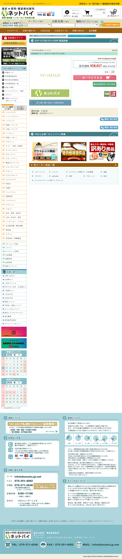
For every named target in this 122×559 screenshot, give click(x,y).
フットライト (11, 192)
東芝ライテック (11, 266)
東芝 (70, 176)
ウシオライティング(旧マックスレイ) (49, 180)
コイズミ (55, 172)
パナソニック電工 (12, 244)
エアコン (8, 95)
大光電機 (89, 172)
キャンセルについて (12, 309)
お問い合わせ (10, 276)
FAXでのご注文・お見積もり (15, 287)
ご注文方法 (9, 294)
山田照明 (8, 262)
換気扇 (8, 230)
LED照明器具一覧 (12, 84)
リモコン (9, 209)
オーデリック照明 (76, 172)
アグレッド (90, 176)
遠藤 (105, 172)
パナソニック (40, 172)
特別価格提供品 (11, 76)
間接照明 (9, 196)
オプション (10, 205)
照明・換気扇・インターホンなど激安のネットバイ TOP (48, 36)
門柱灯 (8, 184)
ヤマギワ (38, 176)
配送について (10, 302)
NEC (105, 176)
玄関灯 (8, 188)
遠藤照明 (8, 259)
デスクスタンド (12, 175)
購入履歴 (75, 16)
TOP (14, 521)
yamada (55, 176)
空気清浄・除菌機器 (13, 238)
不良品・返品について (13, 305)
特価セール (9, 72)
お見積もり (9, 279)
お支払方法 (9, 298)
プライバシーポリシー (13, 324)
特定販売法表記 (10, 320)
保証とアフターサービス (14, 313)
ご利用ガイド (10, 290)
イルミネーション (12, 167)
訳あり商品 (9, 87)
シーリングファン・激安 (14, 91)
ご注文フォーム (10, 283)
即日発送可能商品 (12, 80)
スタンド (9, 171)
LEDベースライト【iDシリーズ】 (12, 99)
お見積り (64, 521)
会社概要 (8, 316)
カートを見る (88, 521)
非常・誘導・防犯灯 (13, 213)
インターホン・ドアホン (15, 221)
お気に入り (76, 13)
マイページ (76, 10)
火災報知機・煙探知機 (14, 226)
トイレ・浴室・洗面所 (14, 146)
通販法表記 (43, 521)
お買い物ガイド (31, 521)
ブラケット (10, 142)
